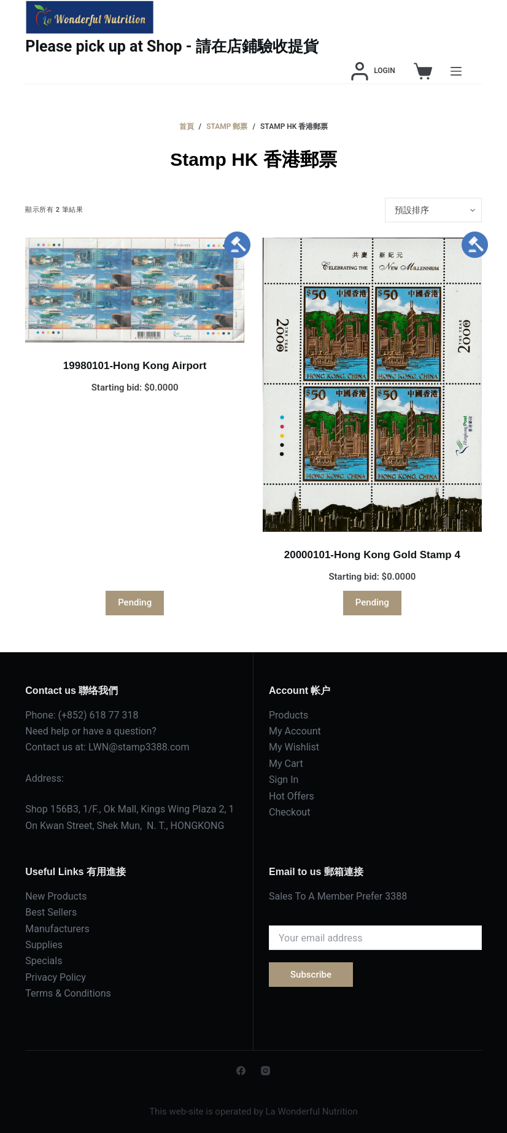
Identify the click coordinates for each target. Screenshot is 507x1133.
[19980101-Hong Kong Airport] (134, 290)
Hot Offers (291, 796)
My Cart (286, 763)
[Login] (372, 71)
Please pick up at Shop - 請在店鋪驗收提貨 (172, 46)
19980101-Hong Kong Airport (135, 366)
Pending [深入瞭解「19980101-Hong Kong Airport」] (135, 602)
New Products (56, 896)
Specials (43, 961)
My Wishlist (294, 747)
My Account (295, 731)
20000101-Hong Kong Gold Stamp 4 (372, 555)
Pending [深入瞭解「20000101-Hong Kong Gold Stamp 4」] (372, 602)
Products (288, 715)
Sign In (283, 779)
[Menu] (456, 71)
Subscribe (310, 974)
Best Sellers (51, 912)
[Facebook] (241, 1070)
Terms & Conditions (68, 993)
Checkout (289, 812)
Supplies (44, 945)
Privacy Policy (55, 977)
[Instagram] (265, 1070)
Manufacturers (57, 929)
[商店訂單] (433, 210)
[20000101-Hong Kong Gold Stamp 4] (372, 385)
